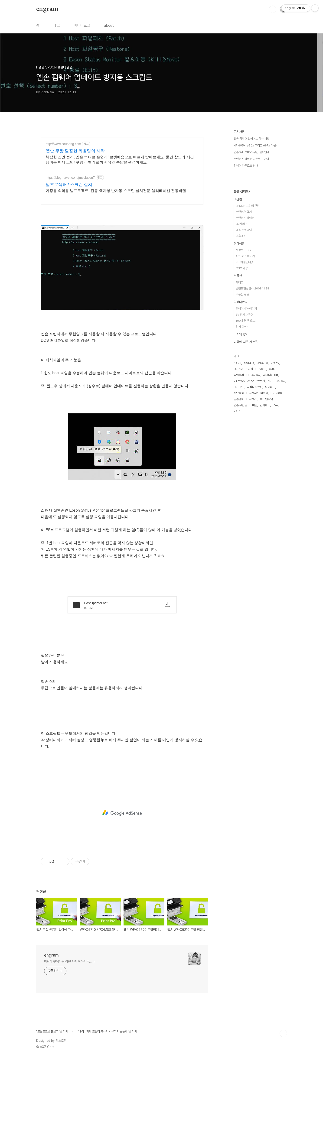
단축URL (241, 375)
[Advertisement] (122, 241)
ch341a (249, 502)
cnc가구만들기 (256, 520)
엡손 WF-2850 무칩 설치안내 (251, 291)
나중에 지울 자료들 (246, 481)
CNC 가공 (242, 407)
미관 (254, 544)
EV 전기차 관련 (244, 454)
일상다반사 (241, 441)
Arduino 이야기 (245, 395)
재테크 (239, 421)
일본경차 (239, 538)
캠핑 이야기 (242, 466)
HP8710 (239, 526)
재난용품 (239, 532)
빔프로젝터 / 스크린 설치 (69, 184)
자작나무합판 (254, 526)
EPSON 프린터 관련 (248, 345)
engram (47, 9)
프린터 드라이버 (245, 357)
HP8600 (276, 532)
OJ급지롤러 (253, 514)
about (109, 25)
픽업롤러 (239, 514)
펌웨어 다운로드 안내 (246, 305)
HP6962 (252, 532)
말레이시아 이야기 (246, 448)
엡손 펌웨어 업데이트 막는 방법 (252, 278)
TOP (283, 1098)
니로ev (275, 502)
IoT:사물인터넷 (244, 401)
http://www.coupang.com (63, 144)
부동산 (238, 415)
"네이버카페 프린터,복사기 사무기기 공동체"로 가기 (107, 1096)
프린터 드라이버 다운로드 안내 (251, 298)
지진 (270, 520)
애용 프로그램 (244, 369)
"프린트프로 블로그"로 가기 (52, 1096)
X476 (237, 502)
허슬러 (264, 532)
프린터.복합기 (244, 351)
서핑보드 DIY (243, 389)
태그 (56, 25)
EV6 (275, 544)
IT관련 (238, 338)
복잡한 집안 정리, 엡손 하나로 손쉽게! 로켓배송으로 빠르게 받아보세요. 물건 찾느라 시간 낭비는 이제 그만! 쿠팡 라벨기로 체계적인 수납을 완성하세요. (120, 159)
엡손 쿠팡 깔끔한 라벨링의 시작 (75, 151)
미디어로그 (82, 25)
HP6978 (252, 538)
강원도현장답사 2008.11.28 (252, 427)
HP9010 (260, 508)
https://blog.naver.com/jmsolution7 (70, 177)
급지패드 (265, 544)
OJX (272, 508)
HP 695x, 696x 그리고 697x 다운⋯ (256, 284)
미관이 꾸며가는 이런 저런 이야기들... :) (69, 1026)
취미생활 (239, 383)
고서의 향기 (241, 473)
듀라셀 (249, 508)
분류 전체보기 (242, 330)
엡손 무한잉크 (242, 544)
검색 (272, 9)
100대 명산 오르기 (247, 460)
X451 (237, 550)
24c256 (239, 520)
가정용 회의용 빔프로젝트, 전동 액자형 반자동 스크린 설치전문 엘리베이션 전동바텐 (116, 191)
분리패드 (270, 526)
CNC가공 (262, 502)
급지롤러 (280, 520)
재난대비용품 (270, 514)
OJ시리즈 (241, 363)
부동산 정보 (242, 433)
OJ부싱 (238, 508)
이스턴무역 (266, 538)
